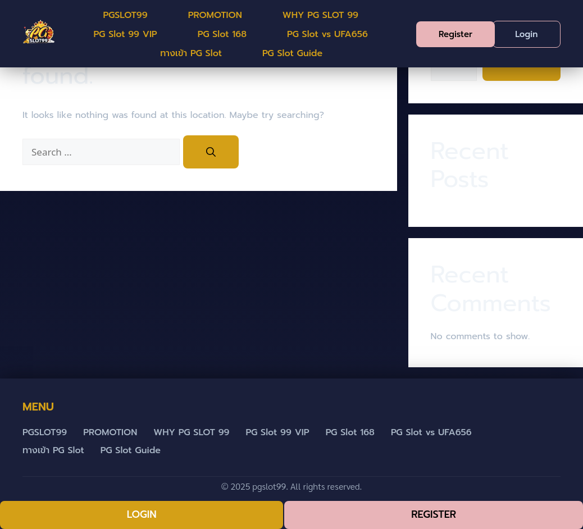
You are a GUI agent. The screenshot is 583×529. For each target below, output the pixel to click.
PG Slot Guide (292, 53)
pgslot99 (269, 486)
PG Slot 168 (222, 34)
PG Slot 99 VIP (125, 34)
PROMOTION (215, 15)
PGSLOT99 (125, 15)
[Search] (211, 152)
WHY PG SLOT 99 (320, 15)
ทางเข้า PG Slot (191, 53)
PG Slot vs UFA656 (327, 34)
